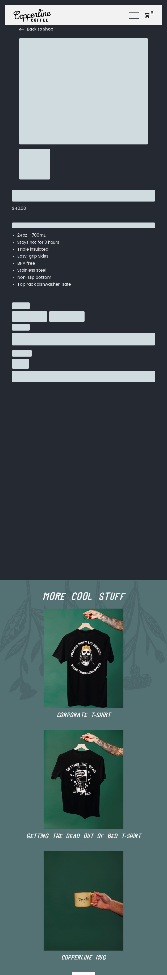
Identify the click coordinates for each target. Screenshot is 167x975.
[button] (134, 15)
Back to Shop (40, 30)
